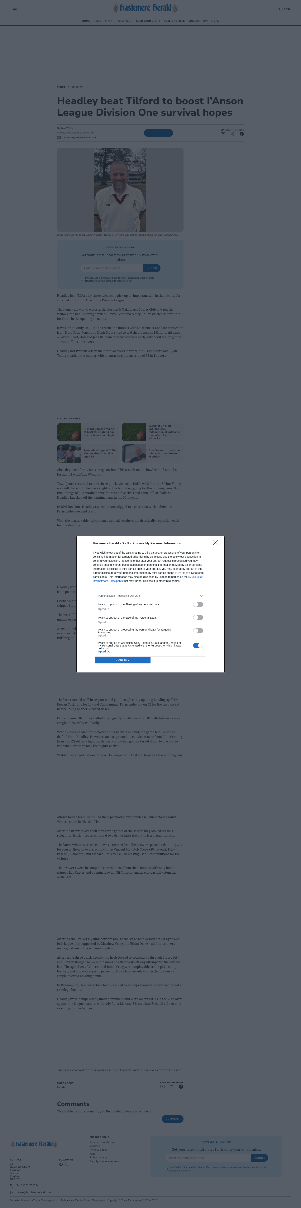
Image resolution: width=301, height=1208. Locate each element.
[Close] (217, 543)
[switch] (198, 604)
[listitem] (150, 596)
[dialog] (150, 604)
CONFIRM (123, 659)
